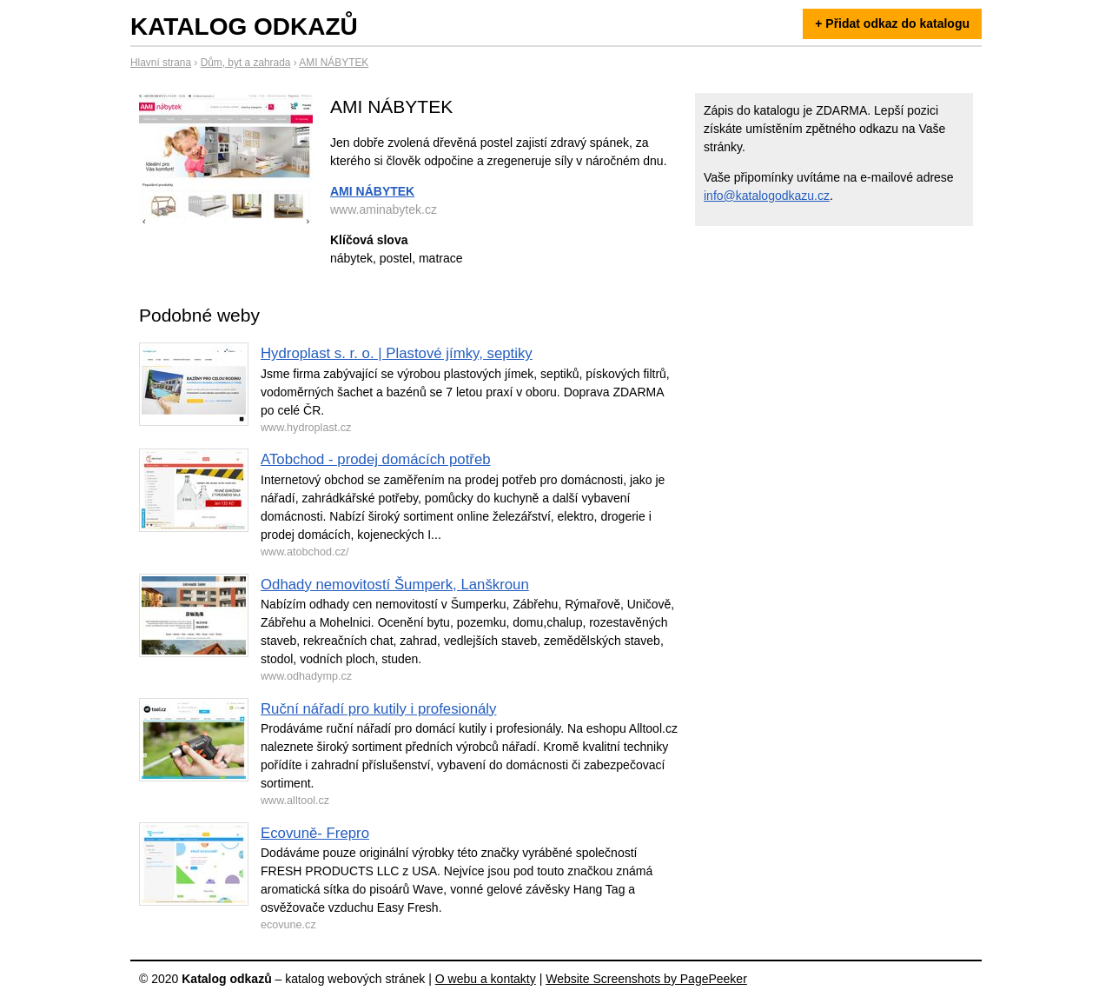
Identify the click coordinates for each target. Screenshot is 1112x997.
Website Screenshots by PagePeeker (646, 979)
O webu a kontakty (485, 979)
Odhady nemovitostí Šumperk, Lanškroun (395, 584)
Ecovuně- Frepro (315, 833)
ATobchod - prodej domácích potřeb (376, 459)
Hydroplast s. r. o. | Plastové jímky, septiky (397, 353)
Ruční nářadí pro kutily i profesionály (378, 709)
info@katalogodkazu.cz (767, 196)
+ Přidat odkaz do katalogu (892, 23)
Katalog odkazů (244, 26)
